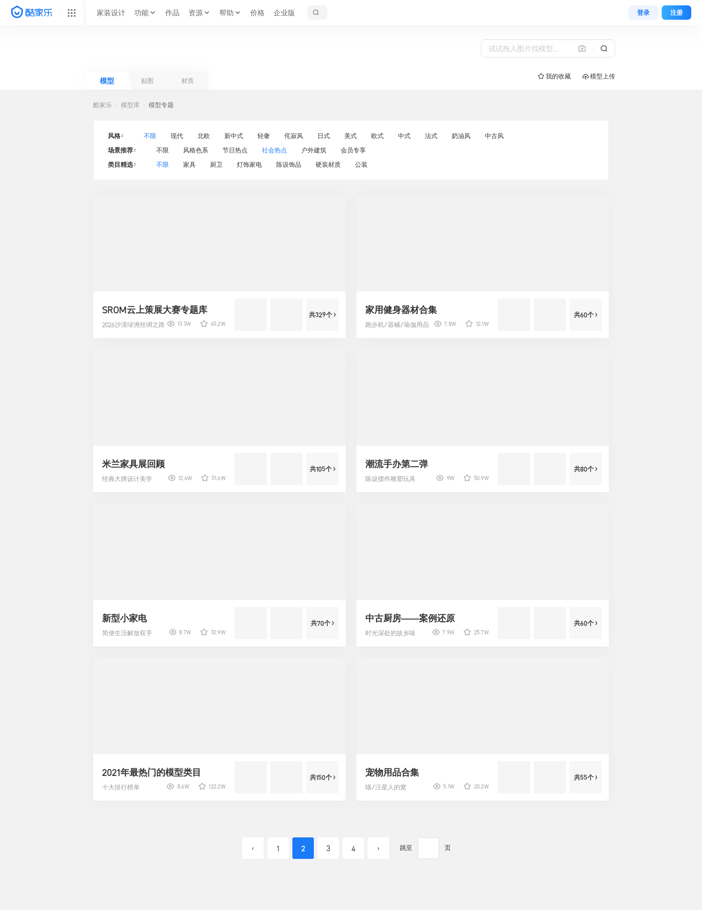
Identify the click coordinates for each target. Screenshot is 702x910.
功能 (141, 12)
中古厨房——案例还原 (410, 618)
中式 (404, 136)
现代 (177, 136)
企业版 (284, 12)
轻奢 (263, 136)
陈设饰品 (288, 164)
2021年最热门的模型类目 (151, 772)
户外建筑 (313, 150)
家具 (189, 164)
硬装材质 (328, 164)
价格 (257, 12)
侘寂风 (293, 136)
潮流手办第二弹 (396, 463)
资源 (195, 12)
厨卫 (216, 164)
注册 (676, 12)
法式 (431, 136)
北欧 (203, 136)
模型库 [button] (130, 105)
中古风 (494, 136)
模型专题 (161, 105)
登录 (643, 12)
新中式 (233, 136)
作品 (172, 12)
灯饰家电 (249, 164)
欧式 (377, 136)
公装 (361, 164)
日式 (323, 136)
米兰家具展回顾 (133, 463)
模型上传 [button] (598, 76)
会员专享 (353, 150)
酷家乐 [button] (102, 105)
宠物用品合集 (392, 772)
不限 (150, 136)
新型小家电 (124, 618)
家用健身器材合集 (401, 309)
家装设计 (111, 12)
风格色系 (195, 150)
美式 (350, 136)
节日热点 (235, 150)
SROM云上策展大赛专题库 (154, 309)
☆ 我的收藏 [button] (554, 76)
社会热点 (274, 150)
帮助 (226, 12)
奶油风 (461, 136)
